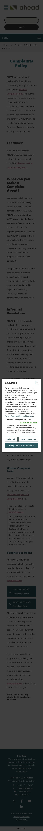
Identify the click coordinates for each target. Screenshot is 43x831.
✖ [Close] (37, 382)
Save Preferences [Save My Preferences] (28, 439)
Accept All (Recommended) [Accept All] (21, 445)
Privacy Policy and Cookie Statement (19, 416)
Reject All (11, 439)
